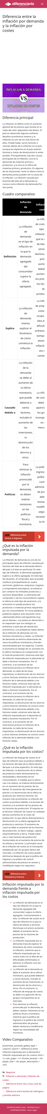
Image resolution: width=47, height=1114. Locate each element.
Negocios (10, 1072)
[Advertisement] (23, 56)
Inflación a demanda (16, 1076)
